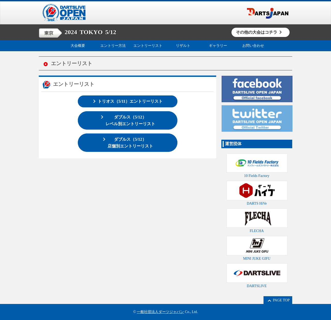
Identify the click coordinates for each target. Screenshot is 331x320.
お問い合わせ (253, 46)
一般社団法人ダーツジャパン (160, 312)
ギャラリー (218, 46)
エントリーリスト (147, 46)
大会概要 (78, 46)
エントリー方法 (113, 46)
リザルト (183, 46)
